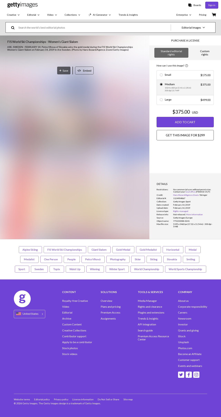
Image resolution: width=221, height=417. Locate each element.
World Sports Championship (186, 269)
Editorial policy (42, 399)
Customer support (189, 359)
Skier (138, 259)
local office (190, 191)
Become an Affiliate (189, 354)
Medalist (29, 259)
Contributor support (74, 336)
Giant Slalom (99, 249)
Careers (182, 312)
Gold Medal (123, 249)
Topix (56, 269)
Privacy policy (61, 399)
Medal (193, 249)
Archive (66, 318)
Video (65, 306)
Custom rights (204, 52)
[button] (74, 108)
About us (183, 300)
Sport (22, 269)
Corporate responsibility (192, 306)
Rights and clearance (150, 306)
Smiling (191, 259)
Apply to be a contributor (77, 342)
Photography (118, 259)
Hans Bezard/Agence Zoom (186, 195)
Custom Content (72, 324)
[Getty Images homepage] (22, 5)
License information (83, 399)
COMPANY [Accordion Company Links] (185, 292)
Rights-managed (180, 211)
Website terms (22, 399)
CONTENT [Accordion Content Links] (69, 292)
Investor (183, 324)
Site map (128, 399)
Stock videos (69, 354)
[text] (94, 27)
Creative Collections (74, 330)
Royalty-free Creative (75, 300)
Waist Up (75, 269)
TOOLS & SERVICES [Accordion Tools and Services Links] (150, 292)
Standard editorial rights (171, 52)
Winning (95, 269)
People (71, 259)
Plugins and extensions (151, 312)
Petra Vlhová (93, 259)
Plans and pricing (111, 306)
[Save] (63, 167)
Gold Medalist (148, 249)
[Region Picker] (29, 314)
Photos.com (185, 348)
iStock (182, 336)
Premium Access (110, 312)
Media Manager (147, 300)
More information (194, 214)
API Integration (147, 324)
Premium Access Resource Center (153, 338)
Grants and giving (188, 330)
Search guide (145, 330)
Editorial (67, 312)
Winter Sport (117, 269)
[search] (14, 27)
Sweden (39, 269)
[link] (179, 214)
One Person (51, 259)
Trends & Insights (148, 318)
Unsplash (183, 342)
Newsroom (184, 318)
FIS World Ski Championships (65, 249)
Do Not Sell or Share (108, 399)
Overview (106, 300)
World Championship (147, 269)
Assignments (108, 318)
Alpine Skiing (30, 249)
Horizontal (173, 249)
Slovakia (172, 259)
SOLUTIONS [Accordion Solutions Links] (109, 292)
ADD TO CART (185, 122)
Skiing (154, 259)
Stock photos (70, 348)
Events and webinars (190, 365)
